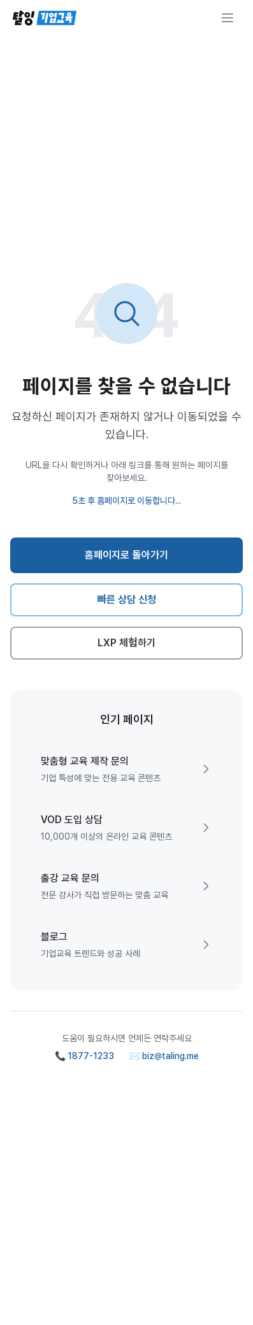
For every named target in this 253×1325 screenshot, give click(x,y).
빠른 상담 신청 (126, 599)
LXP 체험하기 (126, 643)
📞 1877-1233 (84, 1056)
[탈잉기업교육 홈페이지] (44, 18)
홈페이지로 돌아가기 (126, 555)
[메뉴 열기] (227, 18)
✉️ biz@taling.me (164, 1056)
